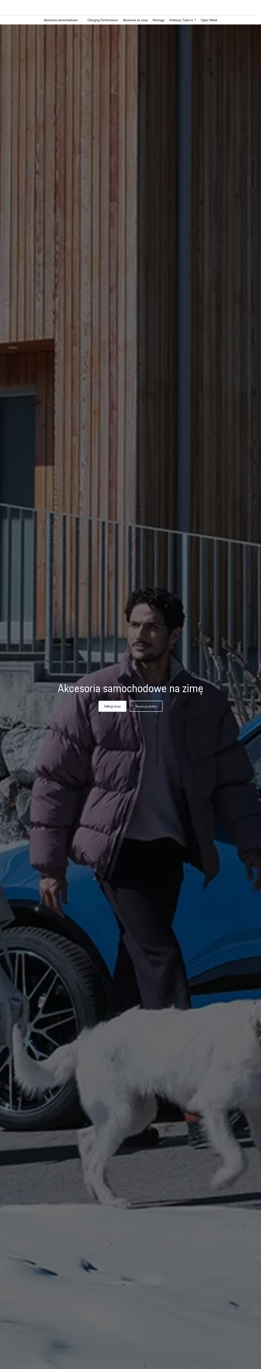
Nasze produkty (146, 706)
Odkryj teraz (112, 706)
